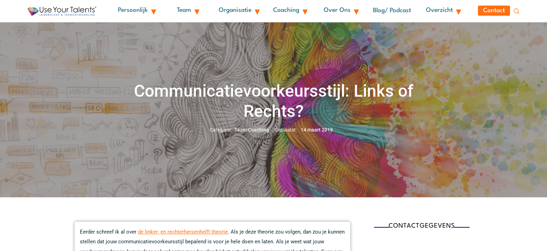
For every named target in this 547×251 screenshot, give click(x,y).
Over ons (341, 12)
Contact (494, 12)
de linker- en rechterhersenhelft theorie (183, 235)
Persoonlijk (136, 12)
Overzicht (443, 12)
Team (187, 12)
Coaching (290, 12)
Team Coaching (251, 133)
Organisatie (239, 12)
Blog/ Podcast (392, 12)
